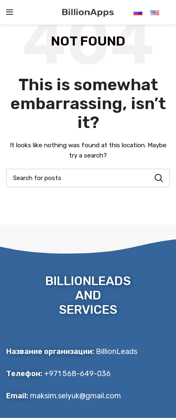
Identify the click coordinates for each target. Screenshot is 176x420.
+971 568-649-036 (77, 373)
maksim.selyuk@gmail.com (75, 395)
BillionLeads (116, 351)
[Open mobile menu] (9, 12)
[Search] (88, 178)
